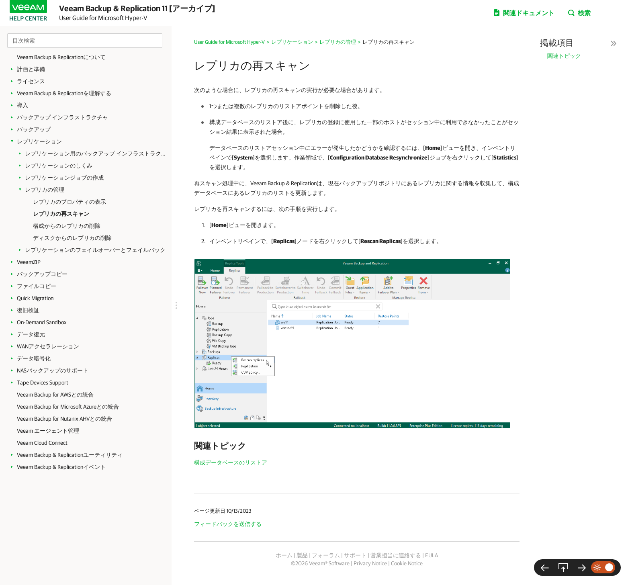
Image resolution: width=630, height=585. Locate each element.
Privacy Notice (370, 563)
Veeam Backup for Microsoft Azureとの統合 (68, 406)
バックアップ (34, 129)
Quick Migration (35, 298)
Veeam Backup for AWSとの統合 (55, 394)
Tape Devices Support (42, 382)
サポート (355, 555)
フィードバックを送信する (228, 524)
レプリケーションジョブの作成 (64, 177)
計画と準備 (31, 69)
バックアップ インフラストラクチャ (62, 117)
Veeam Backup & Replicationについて (61, 57)
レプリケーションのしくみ (58, 165)
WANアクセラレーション (48, 346)
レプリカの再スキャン (61, 214)
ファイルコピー (36, 286)
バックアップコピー (42, 274)
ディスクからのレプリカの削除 (72, 238)
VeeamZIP (29, 262)
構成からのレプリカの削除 (66, 226)
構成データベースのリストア (230, 462)
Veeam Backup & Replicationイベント (61, 467)
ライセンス (31, 81)
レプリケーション (39, 141)
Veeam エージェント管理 (48, 431)
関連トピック (564, 56)
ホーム (284, 555)
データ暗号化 (34, 358)
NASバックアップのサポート (52, 370)
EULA (431, 555)
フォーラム (326, 555)
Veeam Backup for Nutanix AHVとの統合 (64, 418)
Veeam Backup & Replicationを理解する (64, 93)
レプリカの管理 (44, 189)
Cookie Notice (407, 563)
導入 (22, 105)
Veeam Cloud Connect (42, 443)
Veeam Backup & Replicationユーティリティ (70, 455)
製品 (302, 555)
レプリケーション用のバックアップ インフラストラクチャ (95, 153)
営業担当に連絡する (395, 555)
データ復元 (31, 334)
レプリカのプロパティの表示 (69, 201)
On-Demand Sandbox (42, 322)
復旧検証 (28, 310)
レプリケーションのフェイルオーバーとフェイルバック (95, 250)
